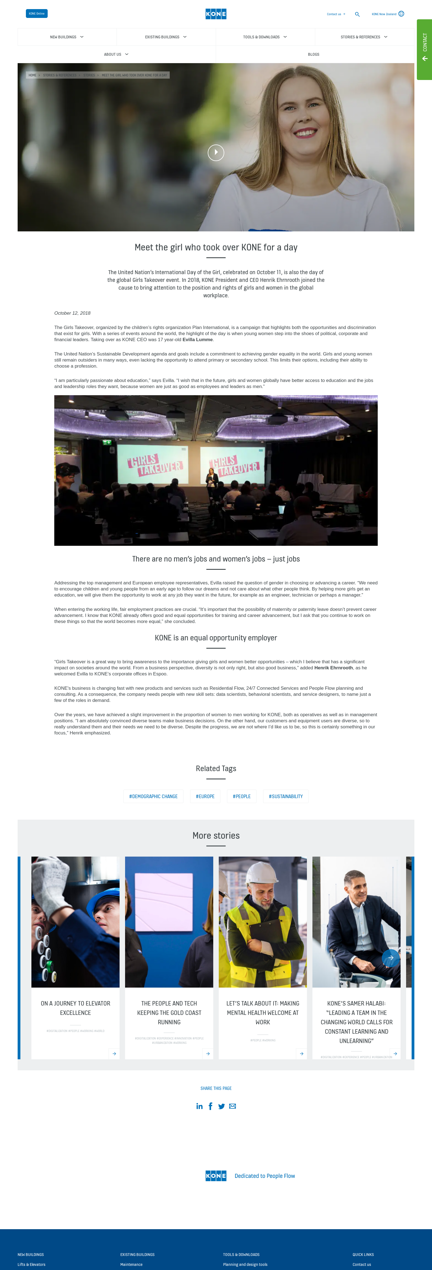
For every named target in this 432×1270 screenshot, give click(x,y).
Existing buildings (137, 1254)
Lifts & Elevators (31, 1264)
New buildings (31, 1254)
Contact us (334, 14)
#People (242, 796)
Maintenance (131, 1264)
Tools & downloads (241, 1254)
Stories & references (60, 75)
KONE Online (37, 13)
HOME (32, 75)
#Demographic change (153, 796)
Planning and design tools (245, 1264)
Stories (89, 75)
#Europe (205, 796)
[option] (75, 958)
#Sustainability (286, 796)
